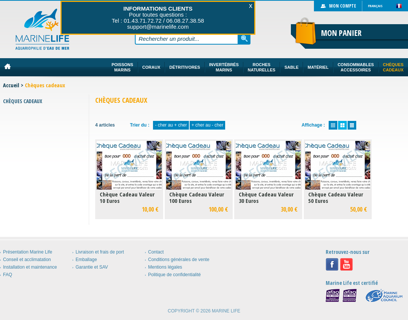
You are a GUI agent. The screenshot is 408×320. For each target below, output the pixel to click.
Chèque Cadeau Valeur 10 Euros (127, 197)
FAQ (7, 274)
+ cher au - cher (207, 125)
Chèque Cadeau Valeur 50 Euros (335, 197)
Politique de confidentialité (174, 274)
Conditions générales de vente (178, 259)
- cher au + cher (171, 125)
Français (375, 5)
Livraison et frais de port (100, 252)
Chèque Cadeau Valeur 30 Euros (266, 197)
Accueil (11, 85)
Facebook (332, 264)
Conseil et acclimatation (27, 259)
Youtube (346, 264)
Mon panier (341, 33)
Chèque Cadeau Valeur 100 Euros (196, 197)
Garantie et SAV (92, 267)
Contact (156, 252)
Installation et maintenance (30, 267)
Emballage (86, 259)
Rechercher (244, 38)
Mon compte (342, 6)
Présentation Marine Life (27, 252)
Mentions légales (165, 267)
